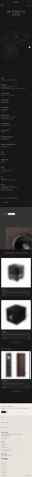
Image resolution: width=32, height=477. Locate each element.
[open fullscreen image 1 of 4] (30, 20)
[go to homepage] (16, 1)
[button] (29, 47)
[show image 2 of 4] (29, 47)
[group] (16, 47)
